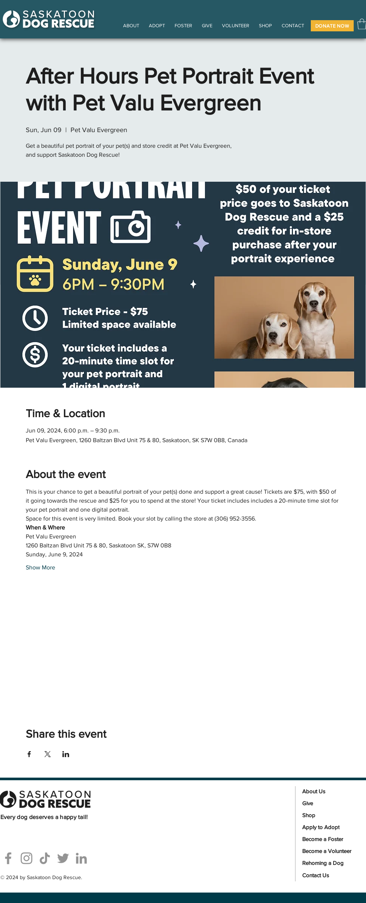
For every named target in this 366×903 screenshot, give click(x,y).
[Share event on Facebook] (29, 754)
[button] (332, 25)
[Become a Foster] (330, 839)
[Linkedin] (81, 858)
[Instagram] (26, 858)
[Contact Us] (330, 875)
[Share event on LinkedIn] (65, 754)
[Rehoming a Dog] (330, 863)
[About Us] (330, 791)
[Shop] (330, 815)
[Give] (330, 803)
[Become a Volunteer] (330, 851)
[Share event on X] (47, 754)
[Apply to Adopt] (330, 827)
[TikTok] (45, 858)
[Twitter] (63, 858)
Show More (40, 567)
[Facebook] (8, 858)
